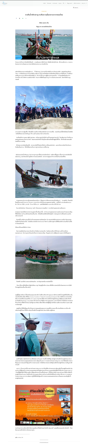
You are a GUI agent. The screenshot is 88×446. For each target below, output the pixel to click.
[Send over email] (23, 18)
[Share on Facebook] (16, 18)
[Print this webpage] (26, 18)
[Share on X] (20, 18)
